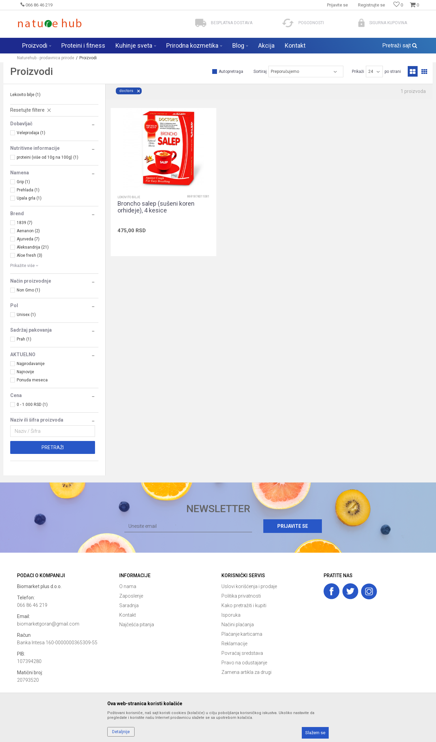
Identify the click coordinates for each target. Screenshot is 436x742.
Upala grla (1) (29, 198)
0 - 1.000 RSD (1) (32, 404)
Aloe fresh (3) (29, 255)
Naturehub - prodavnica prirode (45, 58)
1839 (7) (24, 222)
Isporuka (230, 615)
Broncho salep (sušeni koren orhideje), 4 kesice (156, 207)
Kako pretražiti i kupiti (243, 605)
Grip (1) (23, 181)
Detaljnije (121, 731)
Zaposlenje (131, 596)
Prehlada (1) (28, 190)
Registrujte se (371, 4)
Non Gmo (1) (28, 290)
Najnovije (25, 371)
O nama (127, 586)
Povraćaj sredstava (242, 653)
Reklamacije (234, 643)
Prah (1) (24, 339)
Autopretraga (231, 71)
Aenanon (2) (28, 230)
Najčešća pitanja (136, 624)
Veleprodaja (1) (31, 132)
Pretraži (53, 447)
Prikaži (358, 71)
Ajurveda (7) (28, 239)
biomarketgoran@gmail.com (48, 624)
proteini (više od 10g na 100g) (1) (47, 157)
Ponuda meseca (32, 380)
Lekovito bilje (25, 94)
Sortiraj (260, 71)
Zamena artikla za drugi (246, 672)
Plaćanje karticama (241, 634)
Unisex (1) (26, 314)
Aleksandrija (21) (33, 247)
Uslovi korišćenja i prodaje (249, 586)
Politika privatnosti (241, 596)
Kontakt (127, 615)
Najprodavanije (31, 363)
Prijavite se (292, 526)
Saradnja (129, 605)
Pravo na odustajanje (244, 662)
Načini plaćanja (237, 624)
